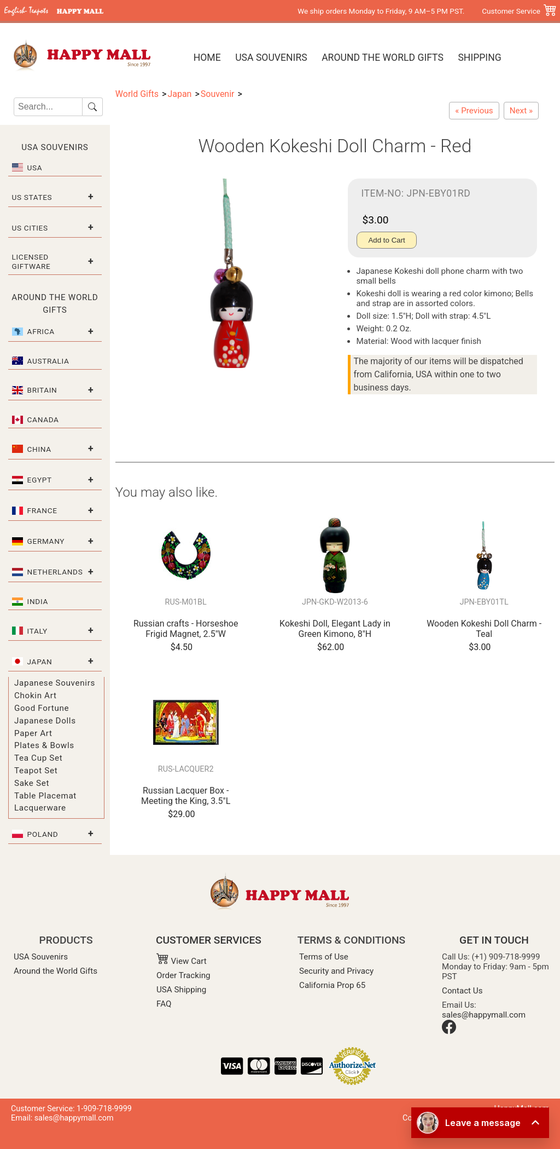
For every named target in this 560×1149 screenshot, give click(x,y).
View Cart (181, 961)
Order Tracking (183, 975)
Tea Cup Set (38, 758)
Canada (43, 419)
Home (207, 57)
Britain (42, 390)
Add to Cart (386, 240)
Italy (37, 631)
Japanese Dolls (45, 721)
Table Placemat (45, 796)
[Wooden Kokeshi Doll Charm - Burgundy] (474, 110)
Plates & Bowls (44, 745)
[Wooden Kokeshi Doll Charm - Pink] (521, 110)
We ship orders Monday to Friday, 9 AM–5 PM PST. (381, 11)
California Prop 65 (332, 985)
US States (32, 197)
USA (35, 167)
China (39, 449)
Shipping (479, 57)
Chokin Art (35, 695)
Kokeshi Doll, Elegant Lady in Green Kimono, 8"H (334, 628)
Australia (48, 361)
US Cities (30, 227)
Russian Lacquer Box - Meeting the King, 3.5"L (185, 795)
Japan (39, 661)
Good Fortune (41, 708)
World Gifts (137, 94)
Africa (41, 331)
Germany (46, 541)
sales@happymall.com (484, 1015)
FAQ (163, 1004)
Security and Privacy (336, 971)
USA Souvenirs (271, 57)
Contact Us (462, 991)
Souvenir (218, 94)
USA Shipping (181, 990)
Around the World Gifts (383, 57)
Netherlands (55, 571)
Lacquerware (40, 808)
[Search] (48, 106)
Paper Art (33, 733)
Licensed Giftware (31, 261)
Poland (43, 834)
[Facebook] (449, 1031)
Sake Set (31, 783)
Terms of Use (323, 957)
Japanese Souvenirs (54, 683)
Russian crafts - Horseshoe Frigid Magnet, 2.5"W (185, 628)
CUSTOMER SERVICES (208, 940)
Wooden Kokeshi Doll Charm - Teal (484, 628)
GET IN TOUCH (494, 940)
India (37, 601)
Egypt (39, 479)
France (42, 510)
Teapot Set (35, 770)
